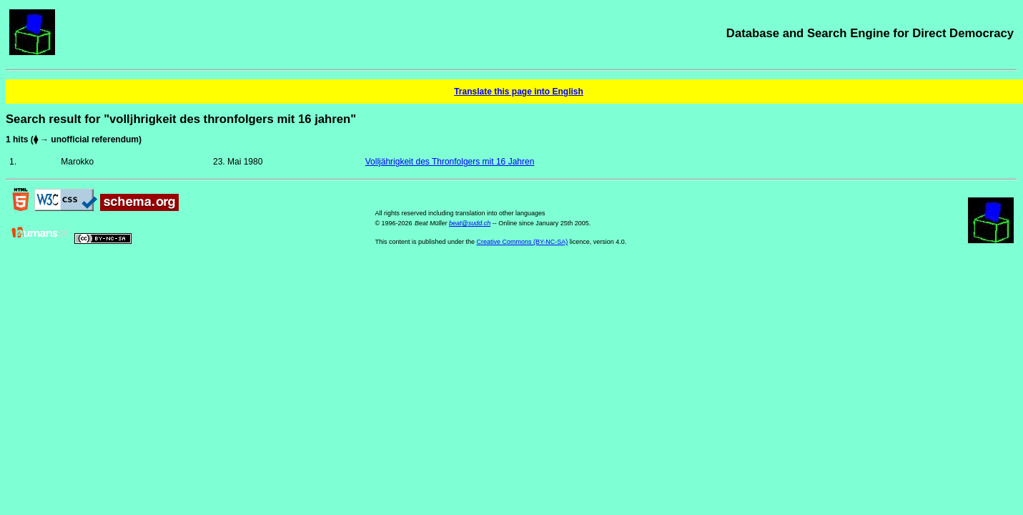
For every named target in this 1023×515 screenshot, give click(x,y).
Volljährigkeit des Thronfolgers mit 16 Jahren (450, 162)
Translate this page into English (518, 92)
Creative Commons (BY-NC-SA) (522, 241)
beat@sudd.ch (469, 223)
